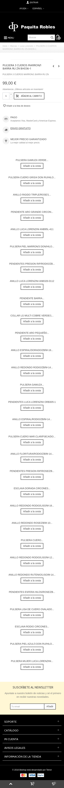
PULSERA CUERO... (32, 540)
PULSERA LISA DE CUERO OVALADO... (32, 609)
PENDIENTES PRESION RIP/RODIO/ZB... (32, 263)
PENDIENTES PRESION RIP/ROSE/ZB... (32, 471)
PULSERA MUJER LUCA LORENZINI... (32, 661)
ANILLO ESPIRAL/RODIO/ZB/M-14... (32, 419)
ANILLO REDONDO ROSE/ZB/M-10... (32, 523)
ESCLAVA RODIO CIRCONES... (32, 626)
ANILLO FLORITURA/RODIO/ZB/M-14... (32, 453)
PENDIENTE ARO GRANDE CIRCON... (32, 212)
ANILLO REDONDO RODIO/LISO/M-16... (32, 505)
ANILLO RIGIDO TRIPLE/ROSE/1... (32, 194)
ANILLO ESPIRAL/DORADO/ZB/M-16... (32, 350)
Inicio (5, 46)
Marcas (13, 46)
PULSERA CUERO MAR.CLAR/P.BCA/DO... (32, 436)
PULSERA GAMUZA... (32, 384)
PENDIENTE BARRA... (32, 298)
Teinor (49, 770)
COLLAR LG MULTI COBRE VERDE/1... (31, 315)
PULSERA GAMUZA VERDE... (32, 160)
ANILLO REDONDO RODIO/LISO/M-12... (32, 557)
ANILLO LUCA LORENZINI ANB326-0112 (32, 281)
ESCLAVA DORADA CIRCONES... (32, 488)
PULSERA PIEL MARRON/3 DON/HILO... (32, 246)
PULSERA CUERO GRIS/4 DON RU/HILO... (32, 177)
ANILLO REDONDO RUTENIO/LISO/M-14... (32, 574)
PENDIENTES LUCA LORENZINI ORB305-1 (32, 402)
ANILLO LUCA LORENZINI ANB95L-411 (32, 229)
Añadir (49, 706)
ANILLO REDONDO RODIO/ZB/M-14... (32, 367)
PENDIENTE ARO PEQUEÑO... (32, 332)
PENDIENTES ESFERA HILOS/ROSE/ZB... (32, 592)
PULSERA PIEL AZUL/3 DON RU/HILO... (32, 643)
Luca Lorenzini (26, 46)
